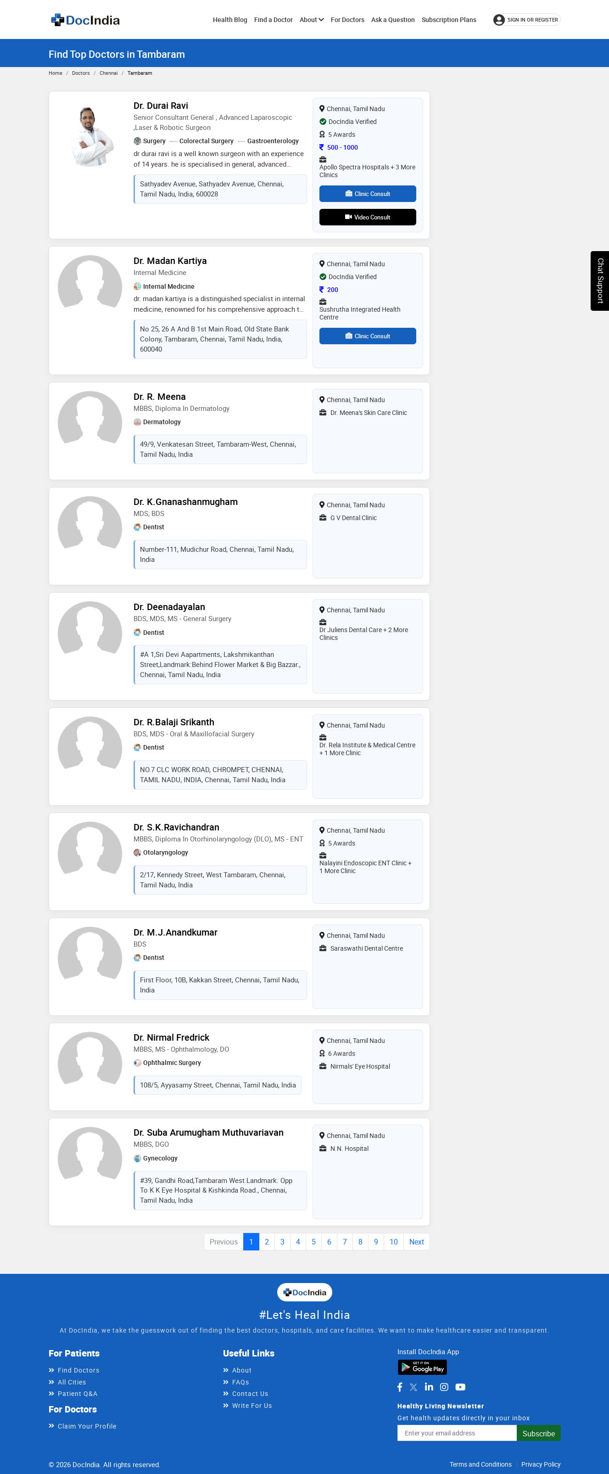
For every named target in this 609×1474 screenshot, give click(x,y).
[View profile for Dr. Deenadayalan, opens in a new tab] (90, 632)
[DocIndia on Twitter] (413, 1387)
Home (55, 72)
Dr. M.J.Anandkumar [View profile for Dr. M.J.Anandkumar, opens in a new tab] (176, 932)
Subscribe (539, 1434)
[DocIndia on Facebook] (399, 1387)
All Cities (72, 1382)
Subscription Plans (449, 19)
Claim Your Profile (87, 1426)
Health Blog (230, 19)
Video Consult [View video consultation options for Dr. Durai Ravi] (367, 217)
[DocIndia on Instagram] (444, 1387)
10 (394, 1242)
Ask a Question (393, 19)
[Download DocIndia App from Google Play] (422, 1366)
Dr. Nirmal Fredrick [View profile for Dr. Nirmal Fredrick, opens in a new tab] (171, 1037)
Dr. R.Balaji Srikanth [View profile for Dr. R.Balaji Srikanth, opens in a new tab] (174, 722)
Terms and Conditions (481, 1464)
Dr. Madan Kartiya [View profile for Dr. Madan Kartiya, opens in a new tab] (170, 260)
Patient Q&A (78, 1393)
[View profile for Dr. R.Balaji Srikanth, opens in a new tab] (90, 747)
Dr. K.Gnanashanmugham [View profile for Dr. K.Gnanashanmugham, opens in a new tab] (186, 501)
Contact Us (250, 1393)
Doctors (81, 72)
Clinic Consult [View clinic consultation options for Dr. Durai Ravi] (368, 194)
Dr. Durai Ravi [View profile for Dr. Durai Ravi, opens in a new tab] (161, 105)
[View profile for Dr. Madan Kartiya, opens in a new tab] (90, 286)
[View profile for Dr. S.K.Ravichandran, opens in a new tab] (90, 852)
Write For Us (252, 1405)
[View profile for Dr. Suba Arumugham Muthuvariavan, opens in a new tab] (90, 1158)
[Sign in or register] (527, 19)
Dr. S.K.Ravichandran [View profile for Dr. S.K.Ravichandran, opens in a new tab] (176, 827)
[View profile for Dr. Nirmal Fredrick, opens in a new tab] (90, 1063)
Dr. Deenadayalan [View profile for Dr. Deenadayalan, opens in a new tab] (169, 606)
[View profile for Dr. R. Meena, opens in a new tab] (90, 422)
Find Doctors (79, 1370)
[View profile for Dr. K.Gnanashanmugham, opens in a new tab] (90, 527)
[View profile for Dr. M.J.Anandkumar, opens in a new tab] (90, 958)
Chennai (109, 72)
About (312, 19)
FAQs (240, 1382)
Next (416, 1242)
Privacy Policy (541, 1464)
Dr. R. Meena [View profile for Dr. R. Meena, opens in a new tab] (160, 396)
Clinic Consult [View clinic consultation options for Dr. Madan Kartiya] (368, 336)
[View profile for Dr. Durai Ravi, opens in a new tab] (90, 131)
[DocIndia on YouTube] (460, 1387)
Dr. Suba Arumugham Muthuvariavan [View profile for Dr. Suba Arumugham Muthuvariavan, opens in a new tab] (209, 1132)
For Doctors (347, 19)
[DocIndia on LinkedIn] (429, 1387)
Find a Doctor (273, 19)
